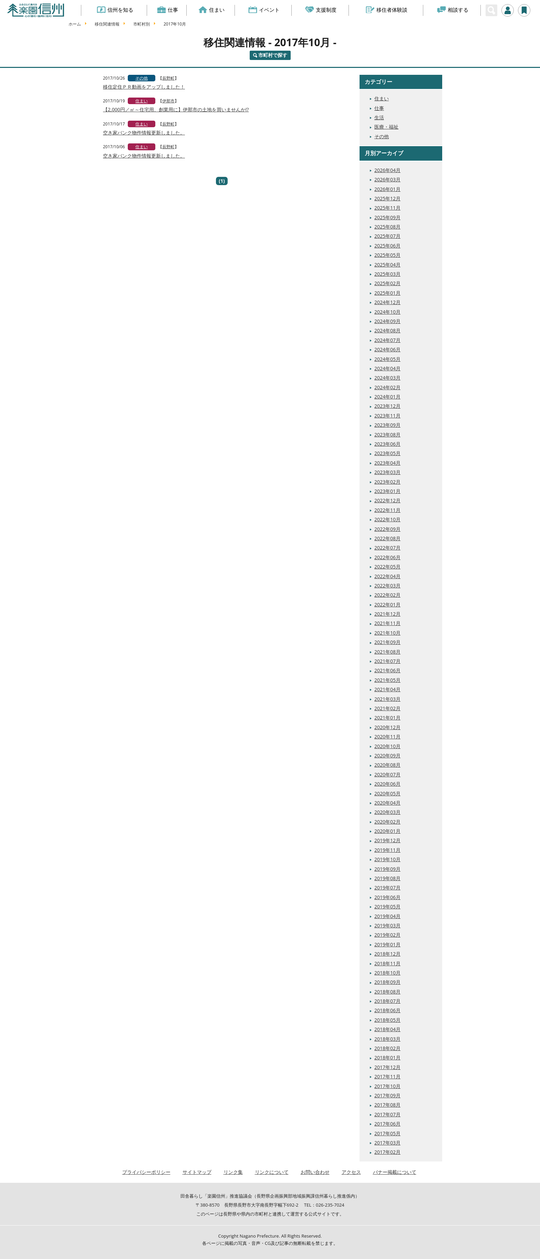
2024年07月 (387, 340)
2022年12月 (387, 500)
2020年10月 (387, 746)
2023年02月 (387, 482)
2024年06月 (387, 349)
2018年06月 (387, 1010)
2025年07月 (387, 236)
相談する (452, 9)
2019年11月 (387, 850)
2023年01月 (387, 491)
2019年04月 (387, 916)
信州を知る (115, 9)
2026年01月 (387, 189)
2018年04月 (387, 1029)
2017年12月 (387, 1067)
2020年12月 (387, 727)
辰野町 (168, 78)
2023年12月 (387, 406)
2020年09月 (387, 755)
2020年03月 (387, 812)
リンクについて (272, 1172)
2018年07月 (387, 1001)
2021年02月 (387, 708)
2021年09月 (387, 642)
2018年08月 (387, 991)
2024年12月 (387, 302)
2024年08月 (387, 330)
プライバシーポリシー (146, 1172)
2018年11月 (387, 963)
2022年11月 (387, 510)
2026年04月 (387, 170)
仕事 (167, 9)
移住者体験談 (387, 9)
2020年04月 (387, 802)
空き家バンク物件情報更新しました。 (144, 132)
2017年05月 (387, 1133)
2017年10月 (387, 1086)
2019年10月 (387, 859)
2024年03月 (387, 377)
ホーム (75, 24)
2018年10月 (387, 972)
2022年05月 (387, 566)
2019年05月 (387, 906)
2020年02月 (387, 821)
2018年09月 (387, 982)
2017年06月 (387, 1123)
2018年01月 (387, 1057)
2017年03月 (387, 1142)
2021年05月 (387, 680)
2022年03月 (387, 585)
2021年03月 (387, 699)
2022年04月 (387, 576)
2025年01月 (387, 293)
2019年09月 (387, 869)
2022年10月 (387, 519)
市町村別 (141, 24)
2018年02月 (387, 1048)
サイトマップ (197, 1172)
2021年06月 (387, 670)
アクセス (351, 1172)
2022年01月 (387, 604)
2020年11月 (387, 736)
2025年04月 (387, 264)
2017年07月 (387, 1114)
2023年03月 (387, 472)
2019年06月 (387, 897)
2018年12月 (387, 953)
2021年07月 (387, 661)
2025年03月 (387, 274)
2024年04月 (387, 368)
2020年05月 (387, 793)
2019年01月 (387, 944)
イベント (264, 9)
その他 (141, 78)
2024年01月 (387, 396)
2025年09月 (387, 217)
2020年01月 (387, 831)
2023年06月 (387, 444)
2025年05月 (387, 255)
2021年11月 (387, 623)
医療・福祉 (386, 126)
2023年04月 (387, 463)
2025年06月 (387, 245)
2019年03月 (387, 925)
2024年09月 (387, 321)
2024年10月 (387, 312)
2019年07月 (387, 887)
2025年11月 (387, 207)
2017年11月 (387, 1076)
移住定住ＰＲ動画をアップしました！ (144, 86)
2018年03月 (387, 1039)
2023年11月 (387, 415)
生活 (379, 117)
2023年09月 (387, 425)
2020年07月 (387, 774)
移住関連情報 (107, 24)
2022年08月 (387, 538)
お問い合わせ (315, 1172)
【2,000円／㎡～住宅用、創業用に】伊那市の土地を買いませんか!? (176, 109)
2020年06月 (387, 783)
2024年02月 (387, 387)
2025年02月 (387, 283)
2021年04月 (387, 689)
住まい (211, 9)
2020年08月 (387, 765)
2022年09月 (387, 529)
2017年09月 (387, 1095)
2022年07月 (387, 547)
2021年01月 (387, 717)
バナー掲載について (394, 1172)
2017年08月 (387, 1104)
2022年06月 (387, 557)
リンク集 (233, 1172)
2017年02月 (387, 1152)
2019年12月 (387, 840)
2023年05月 (387, 453)
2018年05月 (387, 1020)
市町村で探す (272, 55)
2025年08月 (387, 226)
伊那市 (168, 101)
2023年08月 (387, 434)
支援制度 (321, 9)
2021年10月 (387, 633)
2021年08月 (387, 651)
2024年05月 (387, 359)
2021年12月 (387, 614)
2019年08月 (387, 878)
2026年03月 (387, 179)
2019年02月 (387, 934)
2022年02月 (387, 595)
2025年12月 (387, 198)
